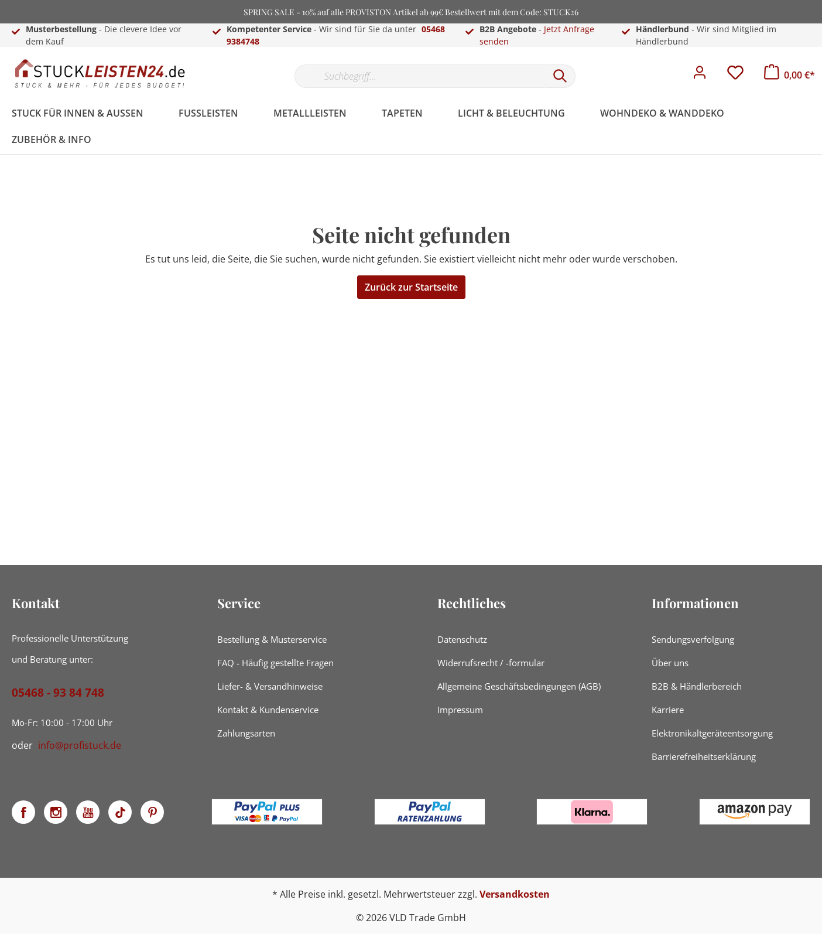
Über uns (670, 663)
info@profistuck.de (79, 745)
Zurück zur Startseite (411, 287)
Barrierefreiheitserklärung (704, 756)
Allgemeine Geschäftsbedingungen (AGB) (519, 686)
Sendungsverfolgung (693, 639)
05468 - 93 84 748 (58, 692)
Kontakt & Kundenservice (267, 709)
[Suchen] (560, 76)
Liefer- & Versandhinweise (270, 686)
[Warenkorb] (789, 75)
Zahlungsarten (246, 733)
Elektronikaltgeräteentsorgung (712, 733)
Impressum (460, 709)
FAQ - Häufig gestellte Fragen (275, 663)
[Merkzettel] (735, 75)
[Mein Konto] (700, 75)
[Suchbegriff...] (419, 76)
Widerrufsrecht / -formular (490, 663)
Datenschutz (462, 639)
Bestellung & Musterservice (272, 639)
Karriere (668, 709)
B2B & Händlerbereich (697, 686)
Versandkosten (515, 894)
